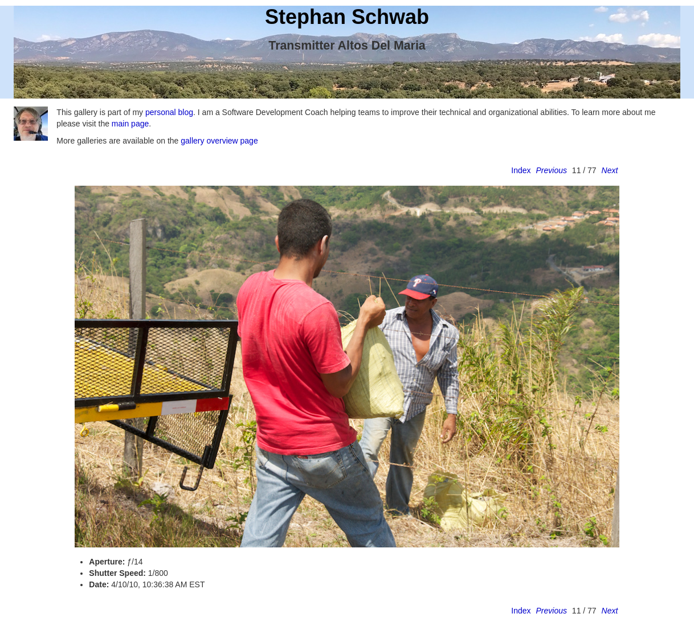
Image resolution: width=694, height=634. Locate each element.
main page (130, 123)
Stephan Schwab (347, 16)
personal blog (169, 112)
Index (520, 170)
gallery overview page (219, 140)
